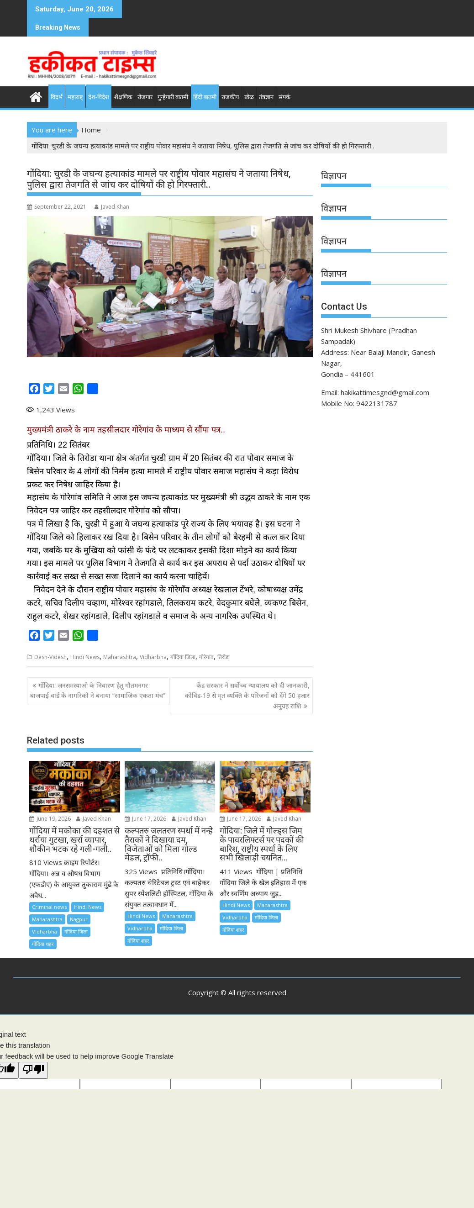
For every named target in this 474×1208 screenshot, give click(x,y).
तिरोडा (223, 657)
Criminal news (49, 906)
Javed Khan (112, 207)
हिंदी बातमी (204, 97)
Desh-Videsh (50, 657)
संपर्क (284, 97)
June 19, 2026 (50, 819)
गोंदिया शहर (43, 943)
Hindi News (85, 657)
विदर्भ (57, 97)
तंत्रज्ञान (266, 97)
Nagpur (79, 919)
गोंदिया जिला (182, 657)
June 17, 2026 (145, 819)
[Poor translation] (33, 1070)
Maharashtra (119, 657)
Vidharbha (153, 657)
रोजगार (145, 97)
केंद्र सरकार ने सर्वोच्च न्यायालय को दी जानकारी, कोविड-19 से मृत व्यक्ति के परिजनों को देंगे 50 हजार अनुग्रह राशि (247, 695)
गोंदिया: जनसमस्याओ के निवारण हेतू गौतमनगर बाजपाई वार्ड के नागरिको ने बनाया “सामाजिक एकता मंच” (97, 690)
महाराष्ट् (75, 97)
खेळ (249, 97)
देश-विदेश (98, 97)
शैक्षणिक (123, 97)
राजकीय (230, 97)
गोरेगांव (206, 657)
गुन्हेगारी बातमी (173, 97)
